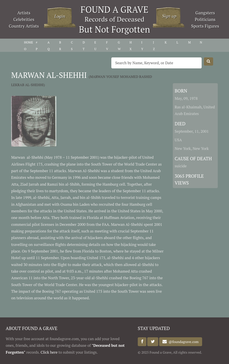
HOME (28, 42)
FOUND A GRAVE (115, 9)
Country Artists (24, 26)
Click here (49, 352)
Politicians (205, 19)
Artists (23, 13)
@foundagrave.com (183, 341)
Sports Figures (205, 26)
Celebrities (23, 19)
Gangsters (205, 13)
